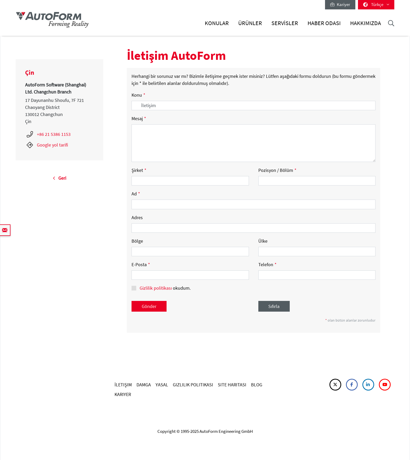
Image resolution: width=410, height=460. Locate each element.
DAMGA (143, 385)
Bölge (137, 241)
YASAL (162, 385)
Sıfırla (274, 306)
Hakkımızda (365, 23)
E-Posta (141, 264)
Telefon (267, 264)
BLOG (256, 385)
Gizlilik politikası (156, 288)
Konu (138, 95)
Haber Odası (324, 23)
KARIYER (123, 394)
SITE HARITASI (232, 385)
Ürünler (250, 23)
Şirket (139, 170)
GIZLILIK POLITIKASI (193, 385)
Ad (136, 194)
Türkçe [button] (376, 4)
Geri (59, 178)
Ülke (262, 241)
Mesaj (139, 118)
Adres (137, 217)
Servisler (284, 23)
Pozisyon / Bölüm (277, 170)
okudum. (165, 288)
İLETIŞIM (123, 385)
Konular (217, 23)
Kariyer (340, 4)
